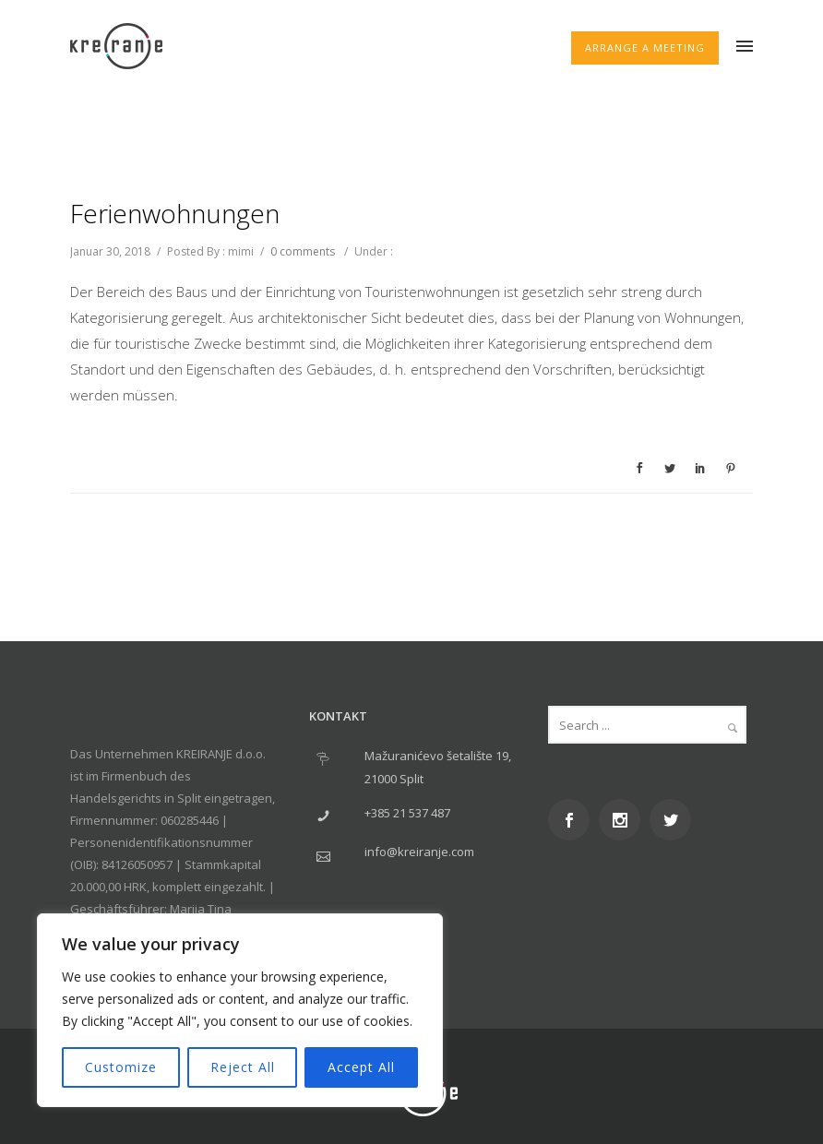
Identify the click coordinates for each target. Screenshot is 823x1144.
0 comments (302, 251)
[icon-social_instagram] (624, 819)
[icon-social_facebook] (573, 819)
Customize (121, 1067)
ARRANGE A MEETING (645, 47)
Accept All (361, 1067)
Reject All (242, 1067)
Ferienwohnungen (175, 213)
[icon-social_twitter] (675, 819)
